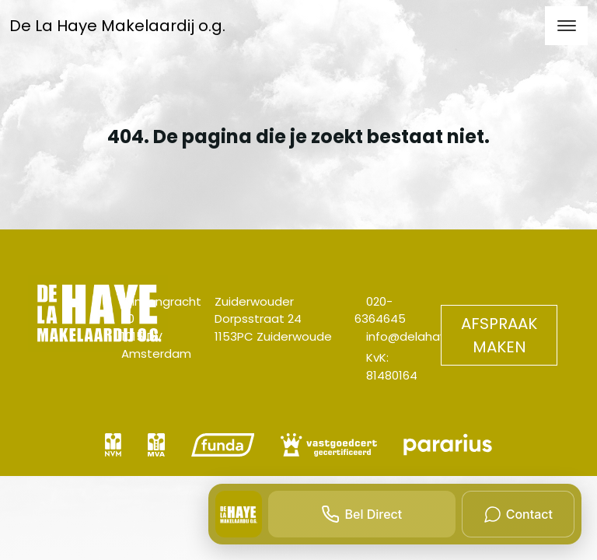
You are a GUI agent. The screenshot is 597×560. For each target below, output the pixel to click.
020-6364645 (380, 310)
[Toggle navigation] (566, 25)
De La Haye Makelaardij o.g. (117, 26)
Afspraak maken (499, 335)
